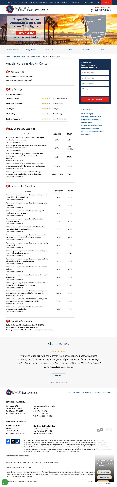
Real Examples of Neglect (59, 2)
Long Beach (31, 50)
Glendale (49, 50)
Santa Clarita (12, 50)
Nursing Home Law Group (28, 481)
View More (58, 376)
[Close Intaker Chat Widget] (111, 428)
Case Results (75, 2)
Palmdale (86, 50)
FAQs (97, 2)
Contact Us (106, 2)
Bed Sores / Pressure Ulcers (91, 117)
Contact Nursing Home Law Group (101, 9)
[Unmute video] (84, 428)
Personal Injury (17, 456)
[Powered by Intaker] (101, 483)
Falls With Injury (87, 114)
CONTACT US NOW (95, 99)
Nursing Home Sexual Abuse (91, 125)
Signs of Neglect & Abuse (38, 2)
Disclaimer (76, 392)
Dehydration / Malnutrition (91, 120)
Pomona (104, 50)
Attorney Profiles (21, 2)
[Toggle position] (107, 428)
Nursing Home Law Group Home (27, 9)
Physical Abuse (86, 122)
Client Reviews (88, 2)
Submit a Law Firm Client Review (58, 382)
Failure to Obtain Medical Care (92, 131)
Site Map (98, 392)
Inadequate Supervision (90, 128)
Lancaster (68, 50)
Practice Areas (87, 109)
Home (10, 2)
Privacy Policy (87, 392)
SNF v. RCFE (85, 134)
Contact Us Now (26, 33)
